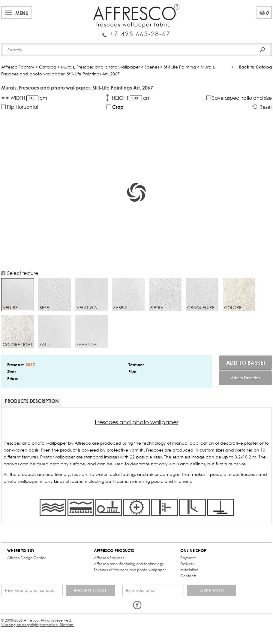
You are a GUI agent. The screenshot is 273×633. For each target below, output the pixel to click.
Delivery (187, 563)
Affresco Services (109, 557)
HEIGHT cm (131, 98)
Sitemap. (66, 624)
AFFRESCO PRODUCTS (114, 550)
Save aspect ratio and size (239, 98)
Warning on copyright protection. (29, 624)
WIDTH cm (28, 98)
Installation (189, 569)
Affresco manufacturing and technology (129, 563)
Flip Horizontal (19, 107)
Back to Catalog (255, 66)
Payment (188, 557)
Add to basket (246, 362)
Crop (115, 107)
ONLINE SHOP (193, 550)
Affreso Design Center (26, 557)
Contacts (188, 575)
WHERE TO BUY (20, 550)
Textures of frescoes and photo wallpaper (130, 569)
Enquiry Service (136, 31)
